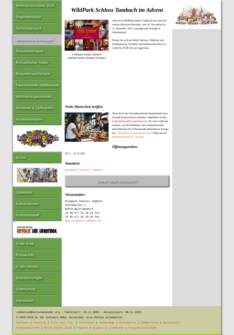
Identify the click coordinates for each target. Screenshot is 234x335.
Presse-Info (25, 255)
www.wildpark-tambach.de (83, 220)
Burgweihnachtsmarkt (33, 74)
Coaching (39, 322)
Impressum (25, 301)
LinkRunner (116, 328)
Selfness (22, 322)
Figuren (82, 328)
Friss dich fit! (62, 322)
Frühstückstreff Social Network (129, 121)
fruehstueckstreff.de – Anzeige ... (129, 136)
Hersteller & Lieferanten (34, 108)
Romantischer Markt (32, 63)
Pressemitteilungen (143, 328)
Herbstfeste (171, 322)
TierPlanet (86, 322)
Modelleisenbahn (29, 119)
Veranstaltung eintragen (35, 40)
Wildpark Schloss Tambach (83, 170)
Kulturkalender (27, 204)
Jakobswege (107, 322)
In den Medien (27, 267)
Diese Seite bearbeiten (117, 181)
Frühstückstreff (27, 215)
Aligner (98, 328)
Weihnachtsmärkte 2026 (35, 6)
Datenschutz (26, 289)
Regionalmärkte (28, 17)
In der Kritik (25, 244)
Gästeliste (24, 192)
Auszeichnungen (29, 278)
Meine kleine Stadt (58, 328)
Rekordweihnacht (30, 51)
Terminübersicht (28, 28)
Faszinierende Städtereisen (37, 85)
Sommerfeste (149, 322)
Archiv (21, 158)
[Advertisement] (117, 87)
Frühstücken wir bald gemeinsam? (134, 133)
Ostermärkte (127, 322)
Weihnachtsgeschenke (34, 97)
